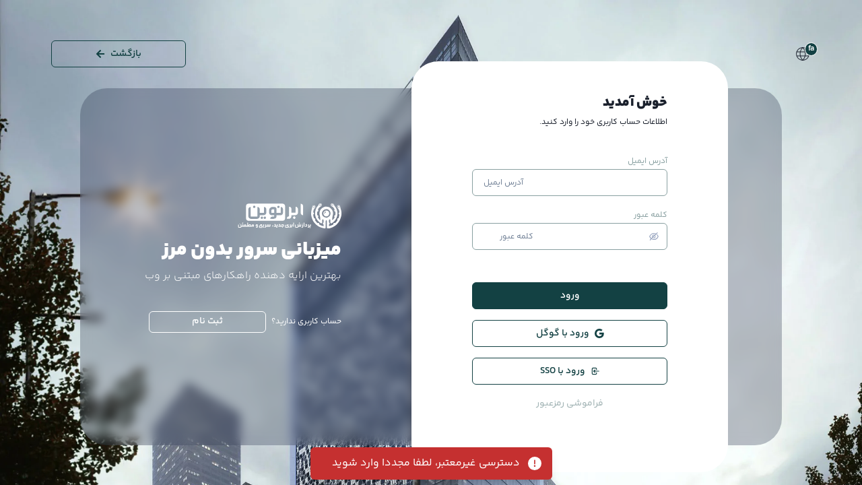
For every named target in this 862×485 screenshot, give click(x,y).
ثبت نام (207, 321)
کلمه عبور (650, 215)
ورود (570, 295)
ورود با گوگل (570, 333)
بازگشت (118, 53)
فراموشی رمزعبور (569, 403)
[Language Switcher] (803, 54)
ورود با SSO (570, 371)
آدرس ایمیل (647, 161)
